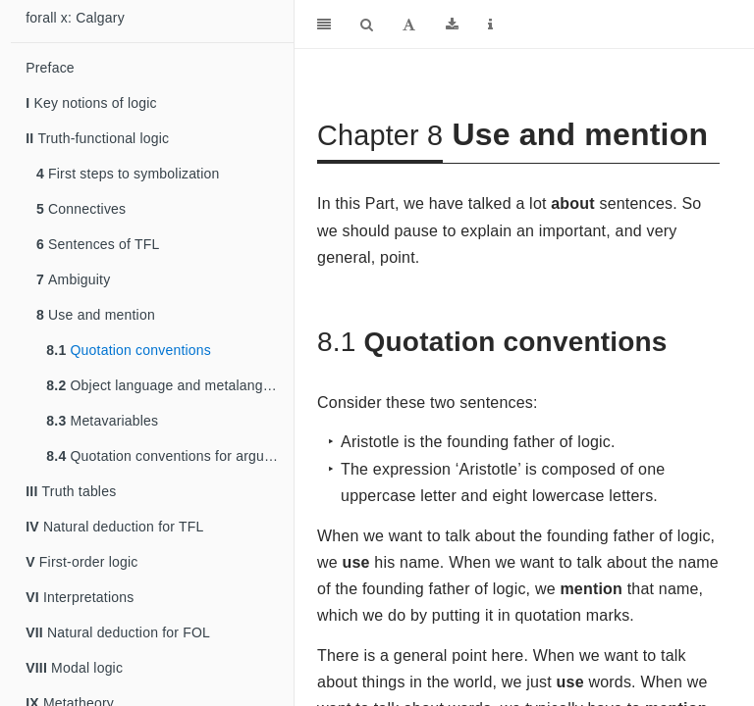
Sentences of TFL (98, 244)
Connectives (81, 209)
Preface (50, 68)
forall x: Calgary (75, 17)
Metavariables (102, 421)
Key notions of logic (91, 103)
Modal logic (74, 668)
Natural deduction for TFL (114, 526)
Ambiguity (73, 279)
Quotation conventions (128, 350)
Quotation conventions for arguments (170, 456)
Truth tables (71, 491)
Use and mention (95, 315)
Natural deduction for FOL (118, 632)
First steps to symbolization (128, 173)
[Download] (452, 24)
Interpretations (80, 597)
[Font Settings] (409, 24)
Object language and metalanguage (170, 385)
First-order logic (81, 562)
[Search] (367, 24)
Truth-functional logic (97, 138)
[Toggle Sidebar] (324, 24)
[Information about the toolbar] (490, 24)
